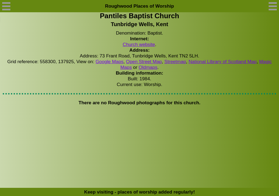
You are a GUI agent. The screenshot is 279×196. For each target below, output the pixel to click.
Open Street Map (144, 61)
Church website (139, 44)
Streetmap (175, 61)
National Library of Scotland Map (223, 61)
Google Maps (109, 61)
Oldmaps (148, 67)
